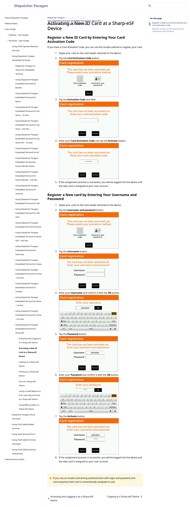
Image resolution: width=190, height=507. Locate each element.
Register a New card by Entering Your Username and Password (168, 30)
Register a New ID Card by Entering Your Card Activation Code (169, 24)
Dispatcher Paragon (31, 5)
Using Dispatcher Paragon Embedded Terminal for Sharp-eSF (73, 20)
